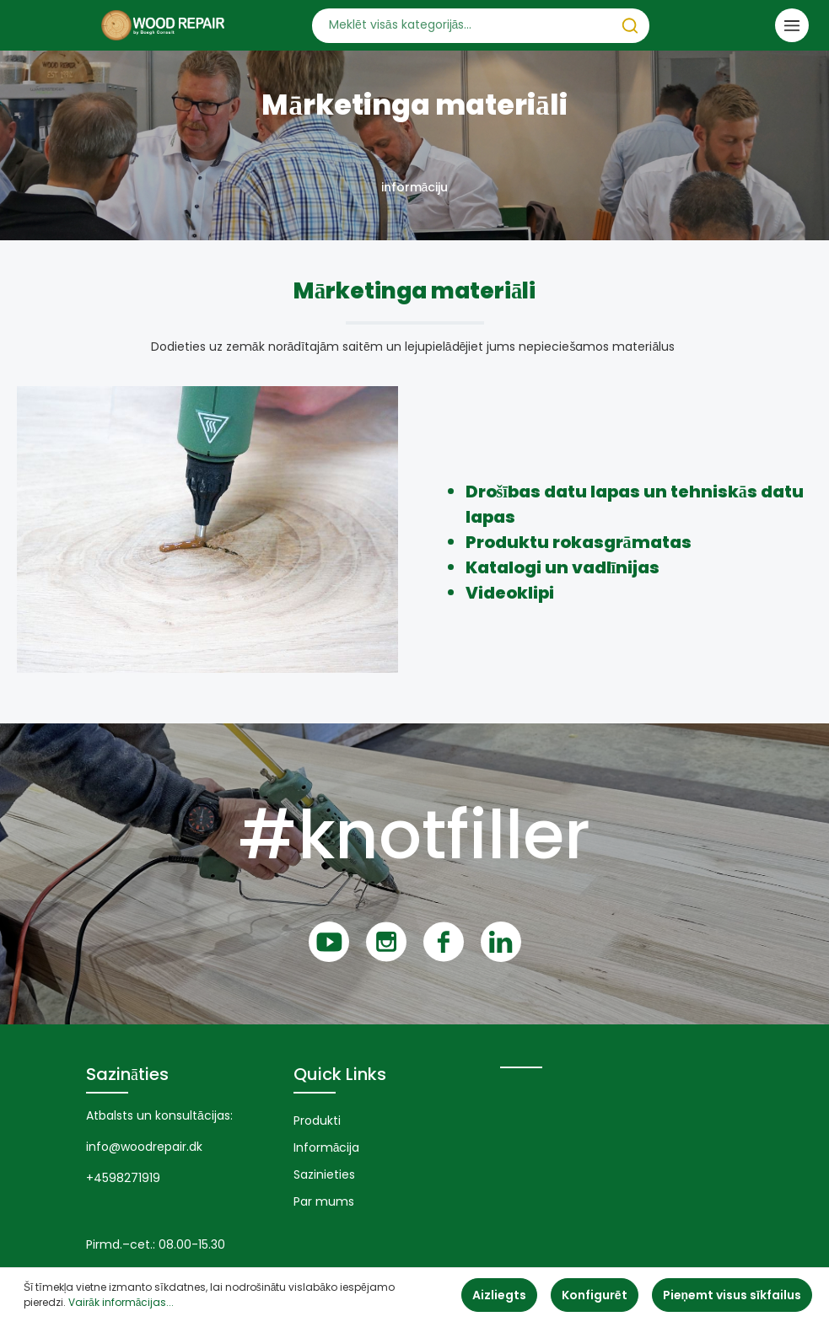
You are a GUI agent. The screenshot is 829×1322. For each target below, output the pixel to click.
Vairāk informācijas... (121, 1302)
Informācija (326, 1147)
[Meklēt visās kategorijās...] (461, 25)
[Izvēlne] (792, 25)
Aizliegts (499, 1295)
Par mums (323, 1201)
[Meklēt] (630, 25)
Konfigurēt (594, 1295)
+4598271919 (123, 1177)
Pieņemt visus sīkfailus (732, 1295)
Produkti (317, 1120)
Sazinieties (324, 1174)
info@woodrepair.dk (144, 1146)
